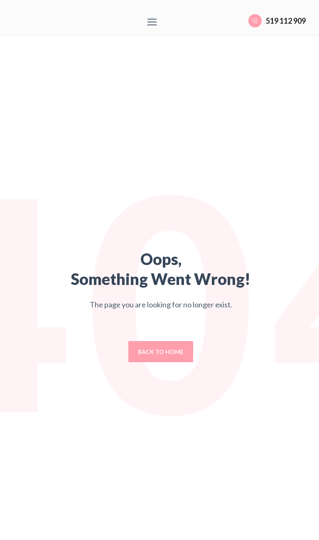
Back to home (161, 351)
